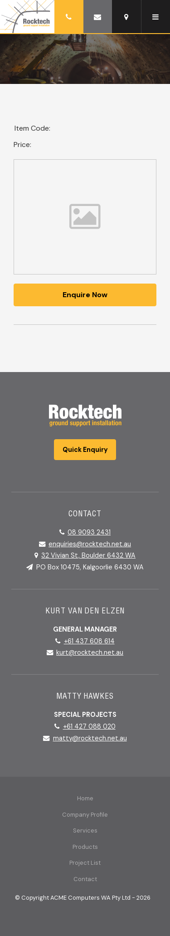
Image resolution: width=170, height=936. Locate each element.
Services (85, 830)
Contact (85, 879)
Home (85, 798)
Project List (85, 863)
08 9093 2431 (89, 532)
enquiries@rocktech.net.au (90, 544)
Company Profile (85, 814)
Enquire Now (85, 294)
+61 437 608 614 (89, 641)
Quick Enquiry (85, 450)
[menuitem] (85, 798)
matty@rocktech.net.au (90, 738)
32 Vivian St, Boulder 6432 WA (88, 555)
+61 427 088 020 (89, 726)
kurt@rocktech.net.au (89, 652)
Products (85, 847)
